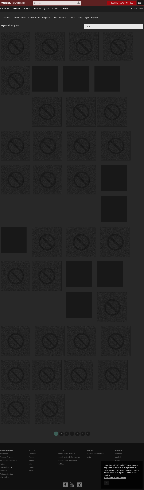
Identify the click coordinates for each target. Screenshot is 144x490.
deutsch (118, 443)
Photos (19, 8)
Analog (80, 18)
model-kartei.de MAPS (67, 443)
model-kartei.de (69, 484)
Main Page (4, 443)
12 (82, 422)
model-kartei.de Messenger (69, 446)
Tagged (87, 18)
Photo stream (35, 18)
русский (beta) (121, 453)
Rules (2, 453)
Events (58, 8)
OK (106, 483)
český (117, 449)
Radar (31, 460)
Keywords (95, 18)
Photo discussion (61, 18)
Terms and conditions (8, 449)
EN (135, 9)
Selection (7, 18)
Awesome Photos (20, 18)
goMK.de (61, 453)
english (118, 446)
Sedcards (7, 8)
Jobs (49, 8)
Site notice (4, 466)
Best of (73, 18)
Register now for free (121, 3)
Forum (40, 8)
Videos (29, 8)
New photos (46, 18)
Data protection (6, 463)
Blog (68, 8)
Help (140, 9)
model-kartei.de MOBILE (67, 449)
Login (140, 3)
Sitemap (3, 460)
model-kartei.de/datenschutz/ (115, 478)
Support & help (6, 446)
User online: (7, 456)
